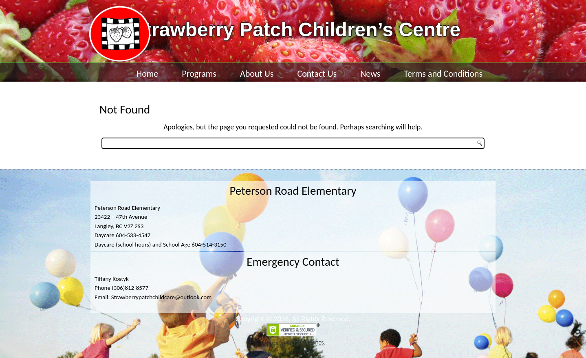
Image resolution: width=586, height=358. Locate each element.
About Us (257, 73)
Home (147, 73)
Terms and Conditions (443, 73)
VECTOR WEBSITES (304, 343)
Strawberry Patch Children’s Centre (296, 29)
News (370, 73)
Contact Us (317, 73)
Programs (199, 73)
